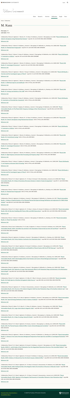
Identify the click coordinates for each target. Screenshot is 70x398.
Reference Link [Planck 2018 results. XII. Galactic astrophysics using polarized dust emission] (4, 41)
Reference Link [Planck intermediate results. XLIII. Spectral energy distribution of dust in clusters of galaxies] (4, 302)
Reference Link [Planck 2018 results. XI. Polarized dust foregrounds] (4, 50)
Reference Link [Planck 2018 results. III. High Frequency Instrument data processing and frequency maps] (4, 157)
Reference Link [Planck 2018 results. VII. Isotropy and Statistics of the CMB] (4, 94)
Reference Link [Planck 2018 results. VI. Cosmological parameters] (4, 67)
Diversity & (9, 392)
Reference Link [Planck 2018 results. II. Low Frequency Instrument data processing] (4, 166)
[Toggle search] (67, 2)
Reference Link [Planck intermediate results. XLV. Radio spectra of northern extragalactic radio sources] (4, 282)
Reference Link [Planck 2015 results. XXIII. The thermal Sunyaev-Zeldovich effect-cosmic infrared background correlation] (4, 330)
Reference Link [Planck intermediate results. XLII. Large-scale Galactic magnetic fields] (4, 311)
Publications (54, 16)
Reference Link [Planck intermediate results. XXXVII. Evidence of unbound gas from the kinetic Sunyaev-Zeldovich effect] (4, 360)
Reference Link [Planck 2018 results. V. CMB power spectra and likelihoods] (4, 85)
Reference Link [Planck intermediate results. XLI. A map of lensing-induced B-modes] (4, 319)
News (65, 16)
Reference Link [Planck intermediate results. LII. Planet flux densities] (4, 222)
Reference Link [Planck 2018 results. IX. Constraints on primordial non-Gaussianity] (4, 102)
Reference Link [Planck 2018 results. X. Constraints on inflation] (4, 59)
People (60, 16)
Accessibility (6, 394)
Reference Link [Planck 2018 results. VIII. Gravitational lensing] (4, 139)
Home (34, 16)
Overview (47, 16)
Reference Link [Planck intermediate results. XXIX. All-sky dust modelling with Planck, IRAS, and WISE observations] (4, 213)
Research (40, 16)
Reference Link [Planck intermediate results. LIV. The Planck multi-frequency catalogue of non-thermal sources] (4, 113)
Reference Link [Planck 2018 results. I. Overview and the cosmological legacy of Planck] (4, 76)
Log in (64, 2)
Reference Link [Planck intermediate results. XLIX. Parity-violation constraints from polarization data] (4, 241)
